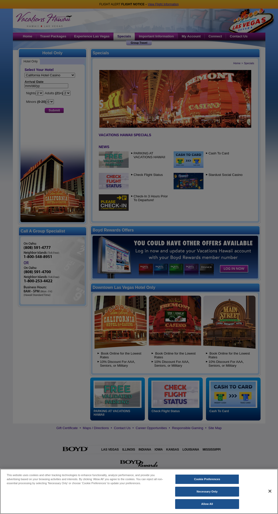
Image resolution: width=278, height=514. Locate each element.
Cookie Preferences (207, 484)
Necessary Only (207, 496)
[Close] (269, 496)
